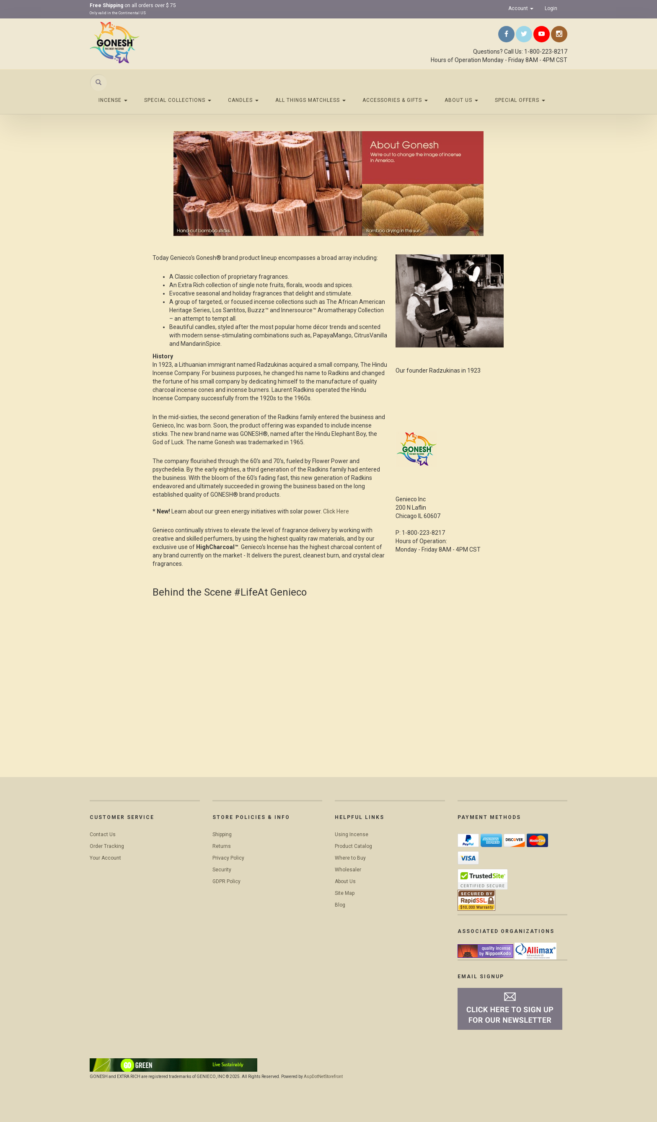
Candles (243, 100)
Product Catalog (353, 846)
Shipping (222, 834)
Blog (340, 905)
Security (221, 870)
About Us (461, 100)
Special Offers (520, 100)
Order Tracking (107, 846)
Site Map (344, 893)
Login (551, 8)
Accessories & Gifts (395, 100)
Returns (221, 846)
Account (520, 8)
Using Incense (351, 834)
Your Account (105, 858)
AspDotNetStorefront (323, 1076)
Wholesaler (348, 870)
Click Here (336, 511)
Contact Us (103, 834)
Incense (112, 100)
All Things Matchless (310, 100)
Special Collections (177, 100)
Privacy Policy (228, 858)
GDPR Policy (226, 881)
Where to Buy (350, 858)
